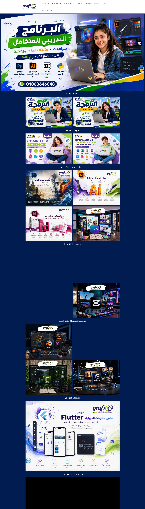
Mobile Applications (92, 4)
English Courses (116, 4)
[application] (50, 4)
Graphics (47, 4)
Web (80, 4)
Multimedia (58, 4)
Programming (70, 4)
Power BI (104, 4)
